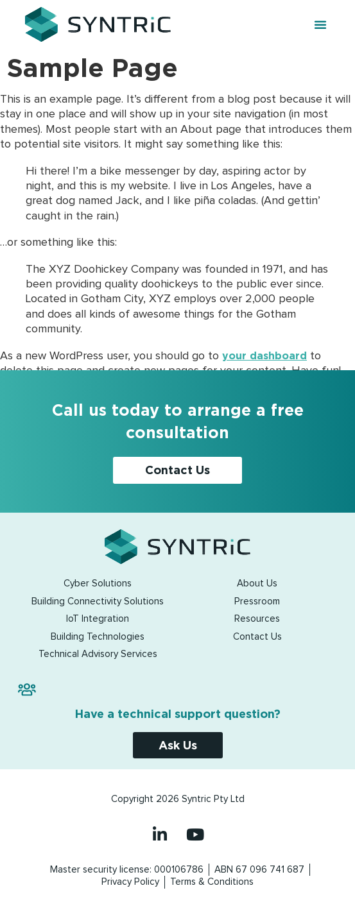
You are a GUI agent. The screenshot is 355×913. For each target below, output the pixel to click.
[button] (320, 24)
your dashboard (264, 355)
